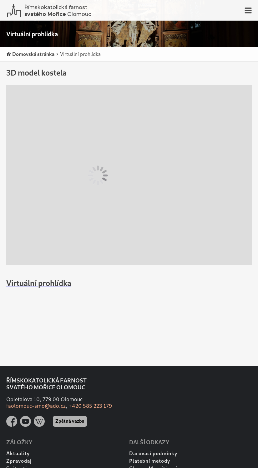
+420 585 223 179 (90, 405)
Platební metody (149, 461)
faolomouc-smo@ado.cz (36, 405)
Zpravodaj (19, 461)
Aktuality (18, 453)
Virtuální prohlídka (78, 54)
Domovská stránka (30, 54)
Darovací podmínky (153, 453)
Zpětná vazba (69, 421)
